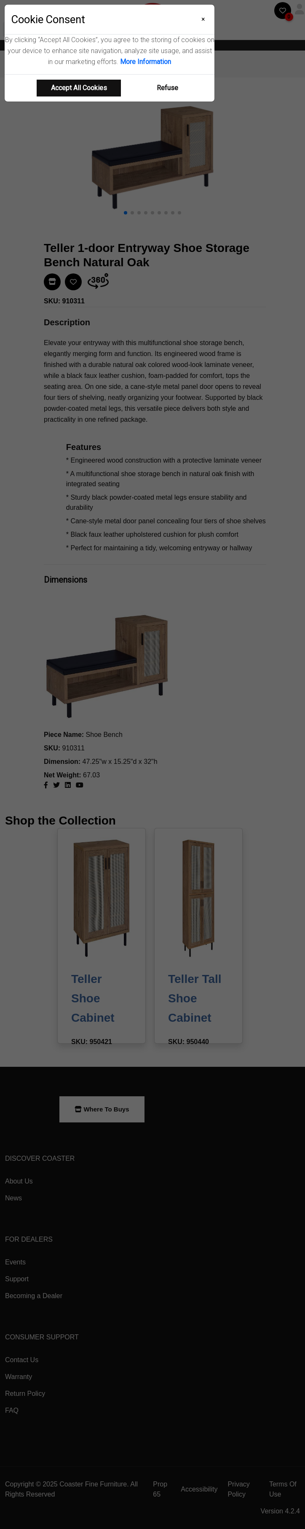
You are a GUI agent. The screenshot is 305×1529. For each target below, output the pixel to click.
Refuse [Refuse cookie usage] (167, 88)
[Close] (203, 19)
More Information (145, 62)
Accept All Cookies (79, 88)
